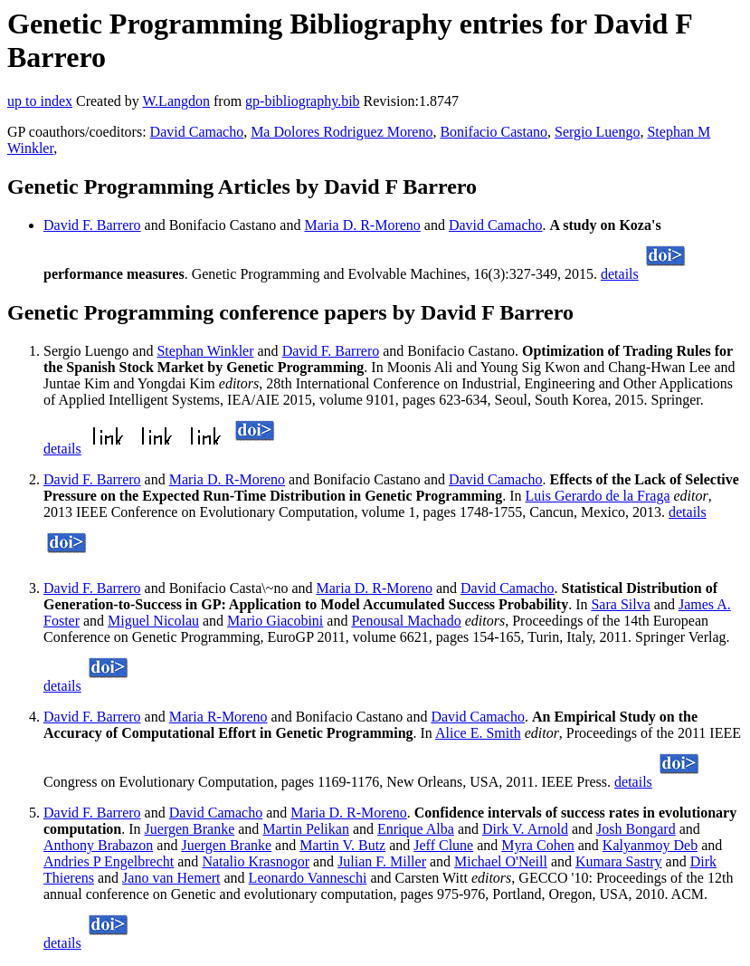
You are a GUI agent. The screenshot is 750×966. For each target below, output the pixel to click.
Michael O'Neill (500, 861)
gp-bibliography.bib (302, 101)
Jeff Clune (443, 845)
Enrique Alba (415, 829)
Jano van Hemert (171, 877)
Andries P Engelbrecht (108, 861)
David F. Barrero (92, 225)
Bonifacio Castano (493, 131)
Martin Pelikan (305, 829)
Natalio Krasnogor (255, 861)
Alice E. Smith (478, 733)
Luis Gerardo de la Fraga (598, 495)
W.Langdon (176, 101)
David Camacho (197, 131)
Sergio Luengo (597, 131)
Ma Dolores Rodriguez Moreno (341, 131)
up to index (39, 101)
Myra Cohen (537, 845)
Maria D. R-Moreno (362, 225)
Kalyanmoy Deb (650, 845)
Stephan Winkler (205, 351)
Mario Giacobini (275, 620)
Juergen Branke (190, 829)
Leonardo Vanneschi (308, 877)
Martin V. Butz (342, 845)
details (620, 274)
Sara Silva (620, 604)
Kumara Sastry (618, 861)
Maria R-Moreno (218, 716)
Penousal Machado (405, 620)
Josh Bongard (636, 829)
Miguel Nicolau (153, 620)
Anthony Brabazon (98, 845)
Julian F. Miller (381, 861)
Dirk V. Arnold (525, 829)
